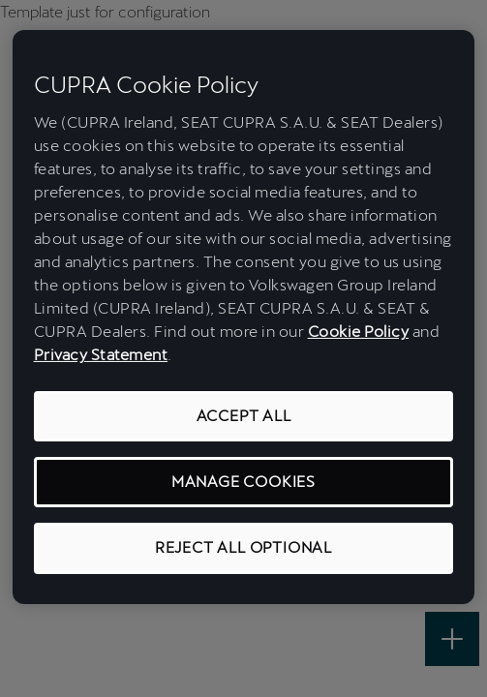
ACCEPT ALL (244, 416)
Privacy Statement (101, 355)
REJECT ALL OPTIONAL (243, 547)
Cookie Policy (359, 331)
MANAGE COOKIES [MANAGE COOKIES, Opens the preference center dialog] (243, 481)
